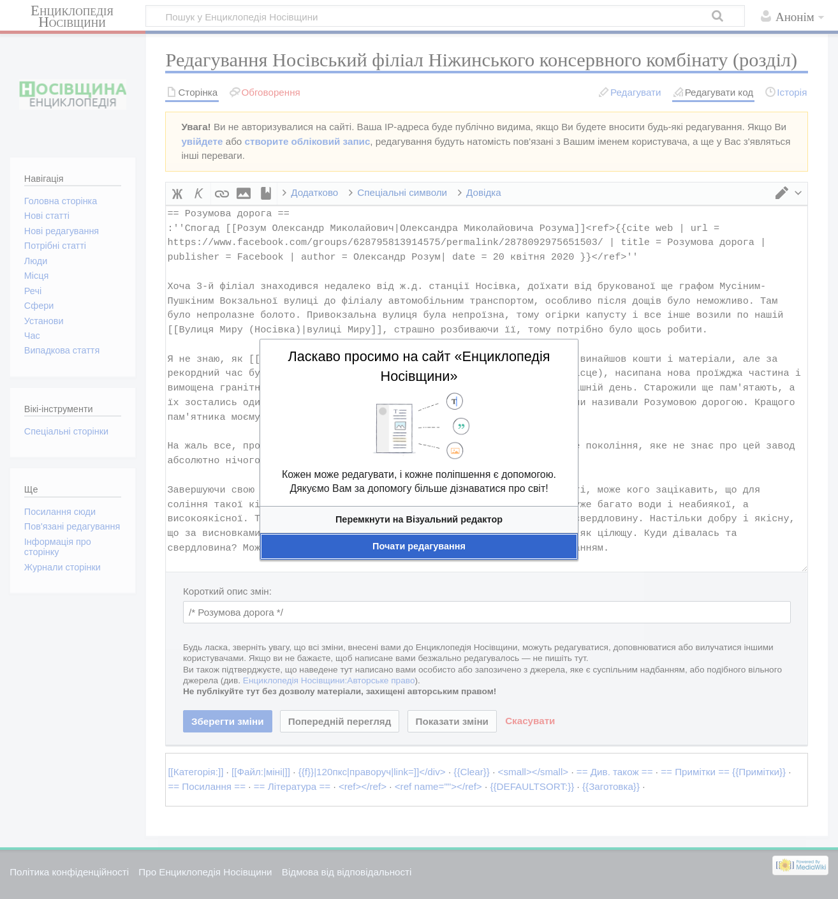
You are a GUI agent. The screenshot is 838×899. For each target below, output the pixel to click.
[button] (419, 520)
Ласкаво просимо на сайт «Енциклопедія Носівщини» (419, 366)
